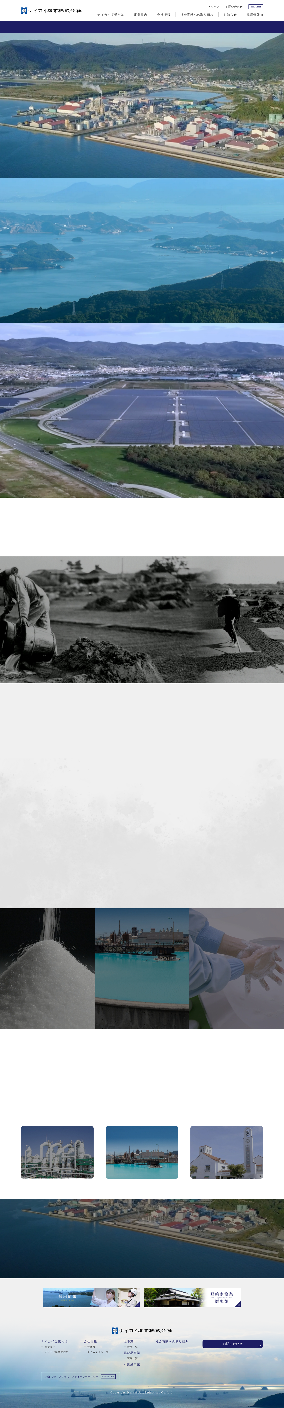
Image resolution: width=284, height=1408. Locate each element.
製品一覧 (132, 1346)
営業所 (91, 1346)
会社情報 (90, 1341)
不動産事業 (132, 1364)
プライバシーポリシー (85, 1376)
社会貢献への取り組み (172, 1341)
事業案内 (50, 1346)
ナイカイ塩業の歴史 (57, 1352)
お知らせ (50, 1376)
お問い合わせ (234, 6)
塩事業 (129, 1341)
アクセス (213, 6)
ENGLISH (256, 6)
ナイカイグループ (98, 1352)
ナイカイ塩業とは (54, 1341)
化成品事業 (132, 1353)
